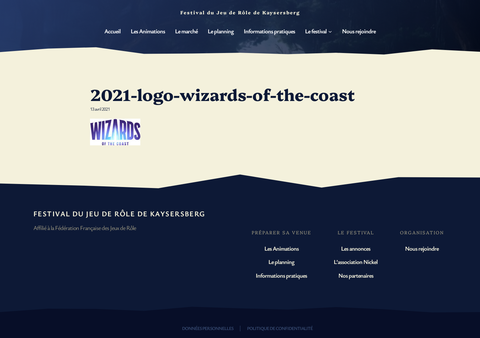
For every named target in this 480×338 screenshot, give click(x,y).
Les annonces (355, 248)
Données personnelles (207, 328)
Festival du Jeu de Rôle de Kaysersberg (119, 213)
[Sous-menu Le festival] (330, 31)
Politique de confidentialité (280, 328)
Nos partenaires (355, 275)
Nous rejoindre (422, 248)
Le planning (281, 262)
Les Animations (281, 248)
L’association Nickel (356, 262)
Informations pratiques (281, 275)
